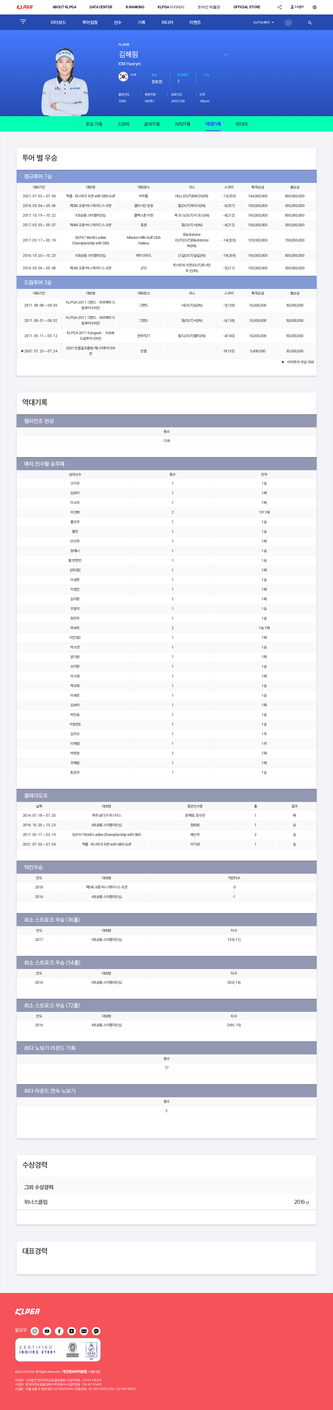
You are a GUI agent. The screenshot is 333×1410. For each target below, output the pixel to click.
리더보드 (58, 22)
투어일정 (90, 22)
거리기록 (182, 124)
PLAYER (124, 45)
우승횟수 (182, 75)
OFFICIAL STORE (247, 7)
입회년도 (176, 94)
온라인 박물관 (209, 7)
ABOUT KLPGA (64, 7)
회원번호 (150, 94)
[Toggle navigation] (23, 22)
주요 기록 (94, 124)
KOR (133, 75)
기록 (142, 22)
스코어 (123, 124)
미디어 (167, 22)
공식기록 (152, 124)
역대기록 (213, 124)
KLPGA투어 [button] (262, 22)
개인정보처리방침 (74, 1371)
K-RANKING (135, 7)
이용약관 (95, 1372)
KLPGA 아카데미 (171, 7)
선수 (118, 22)
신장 (202, 94)
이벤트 (195, 22)
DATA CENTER (101, 7)
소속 (206, 75)
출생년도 (124, 94)
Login (297, 6)
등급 (154, 75)
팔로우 (21, 1330)
